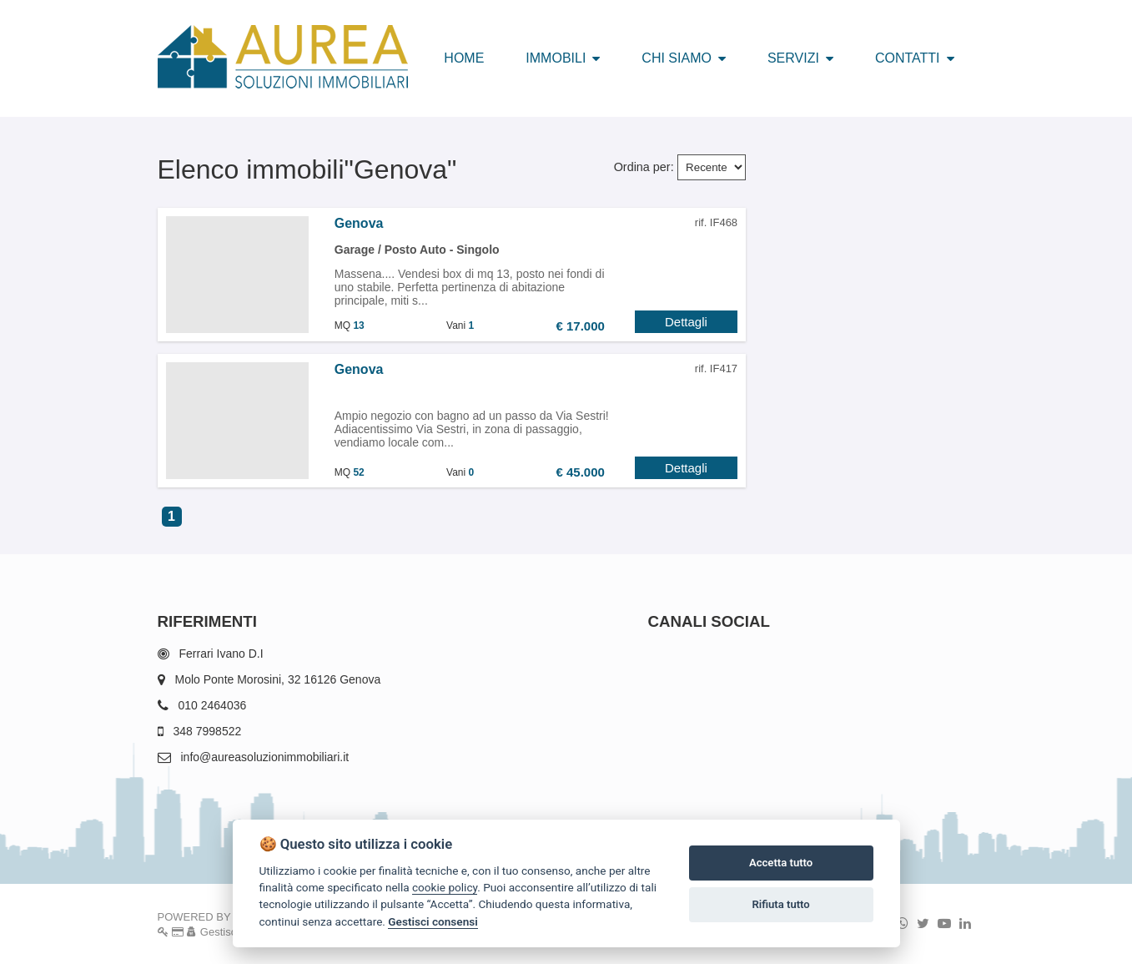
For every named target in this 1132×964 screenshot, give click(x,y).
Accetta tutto (781, 862)
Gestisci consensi (432, 921)
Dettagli (686, 322)
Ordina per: (644, 167)
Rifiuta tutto (780, 904)
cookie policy (444, 887)
